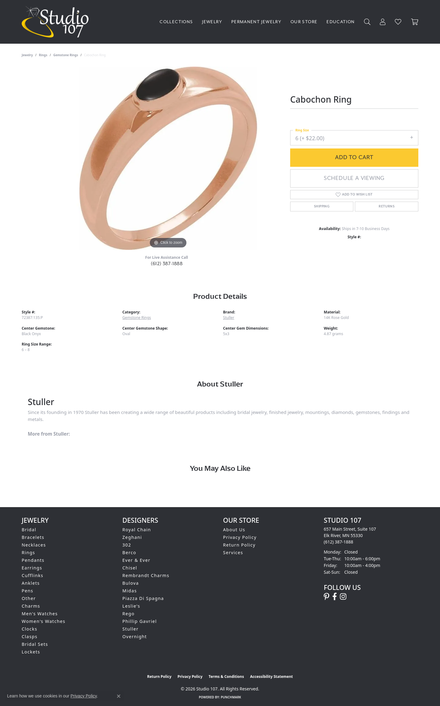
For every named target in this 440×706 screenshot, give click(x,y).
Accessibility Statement (271, 676)
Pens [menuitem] (27, 591)
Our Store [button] (303, 22)
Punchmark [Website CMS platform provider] (231, 697)
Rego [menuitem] (128, 613)
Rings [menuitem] (28, 552)
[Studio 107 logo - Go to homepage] (57, 22)
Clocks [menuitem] (29, 629)
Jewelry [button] (212, 22)
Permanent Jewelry (256, 22)
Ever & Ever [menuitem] (136, 560)
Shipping (322, 206)
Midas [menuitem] (129, 591)
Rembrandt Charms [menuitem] (145, 575)
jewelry (27, 55)
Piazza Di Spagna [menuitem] (143, 598)
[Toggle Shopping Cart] (414, 21)
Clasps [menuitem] (30, 636)
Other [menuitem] (29, 598)
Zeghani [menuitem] (132, 537)
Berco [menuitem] (129, 552)
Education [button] (340, 22)
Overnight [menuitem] (134, 636)
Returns (387, 206)
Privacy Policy (240, 537)
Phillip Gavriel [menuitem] (139, 621)
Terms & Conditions (226, 676)
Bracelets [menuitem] (33, 537)
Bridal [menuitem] (29, 529)
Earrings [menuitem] (32, 568)
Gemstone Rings (65, 55)
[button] (367, 21)
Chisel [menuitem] (129, 568)
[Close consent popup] (119, 696)
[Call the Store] (338, 542)
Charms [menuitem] (31, 606)
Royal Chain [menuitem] (136, 529)
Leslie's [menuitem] (131, 606)
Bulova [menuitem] (130, 583)
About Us (234, 529)
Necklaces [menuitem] (34, 545)
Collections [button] (176, 22)
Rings (43, 55)
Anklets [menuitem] (31, 583)
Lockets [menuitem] (31, 652)
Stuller (228, 317)
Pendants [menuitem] (33, 560)
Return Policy (239, 545)
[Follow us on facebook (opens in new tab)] (334, 596)
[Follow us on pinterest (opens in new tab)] (326, 596)
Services (233, 552)
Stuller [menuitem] (130, 629)
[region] (168, 158)
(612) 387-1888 (167, 263)
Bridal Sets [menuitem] (35, 644)
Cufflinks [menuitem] (32, 575)
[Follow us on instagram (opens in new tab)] (343, 596)
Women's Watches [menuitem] (43, 621)
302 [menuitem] (126, 545)
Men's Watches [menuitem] (40, 613)
